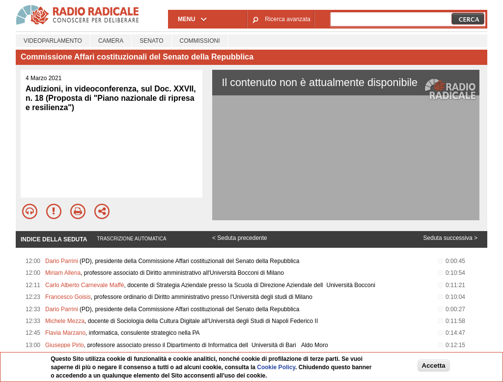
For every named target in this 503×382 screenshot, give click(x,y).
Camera (110, 40)
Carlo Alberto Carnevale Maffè (84, 285)
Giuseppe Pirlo (64, 345)
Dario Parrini (61, 261)
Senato (151, 40)
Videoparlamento (53, 40)
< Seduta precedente (239, 238)
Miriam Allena (63, 272)
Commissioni (200, 40)
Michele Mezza (64, 321)
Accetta (434, 365)
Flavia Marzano (65, 332)
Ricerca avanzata (287, 19)
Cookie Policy (276, 367)
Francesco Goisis (68, 297)
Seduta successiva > (450, 238)
